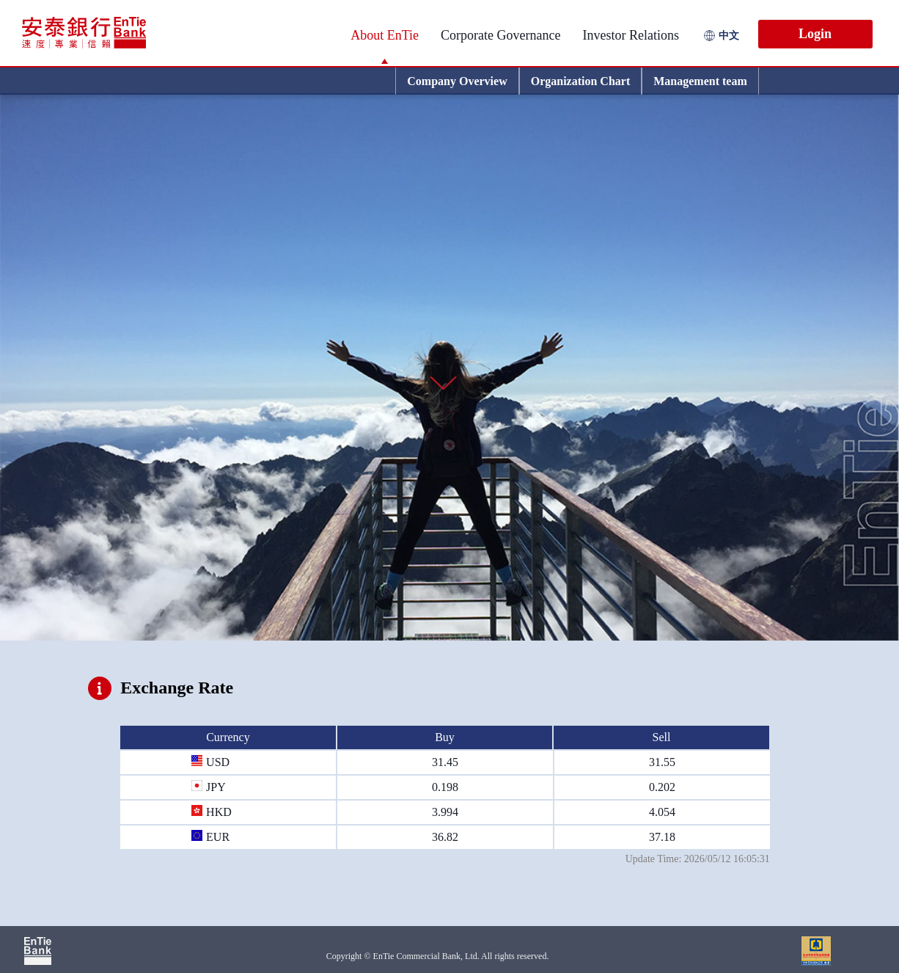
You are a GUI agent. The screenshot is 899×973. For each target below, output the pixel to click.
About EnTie (385, 35)
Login (815, 33)
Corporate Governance (500, 35)
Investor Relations (631, 35)
